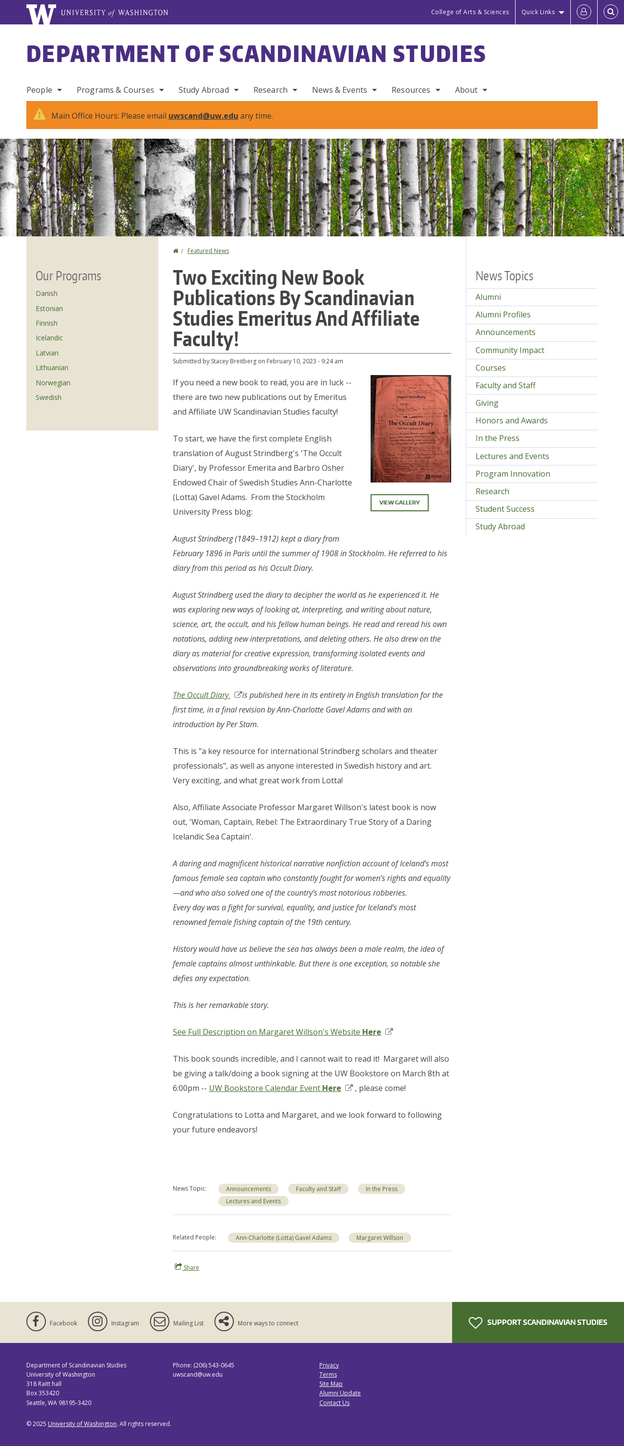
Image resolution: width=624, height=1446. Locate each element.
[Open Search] (611, 12)
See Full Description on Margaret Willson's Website (283, 1032)
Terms (328, 1374)
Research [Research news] (492, 491)
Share (187, 1267)
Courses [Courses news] (491, 367)
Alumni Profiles (503, 314)
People (39, 89)
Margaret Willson (379, 1238)
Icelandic (49, 337)
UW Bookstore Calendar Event (281, 1088)
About (466, 89)
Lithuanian (52, 367)
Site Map (331, 1384)
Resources (411, 89)
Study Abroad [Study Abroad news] (500, 526)
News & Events (339, 89)
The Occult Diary (207, 695)
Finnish (47, 323)
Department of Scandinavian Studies (256, 53)
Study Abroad (204, 89)
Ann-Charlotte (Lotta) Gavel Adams (284, 1238)
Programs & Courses (115, 89)
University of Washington (82, 1424)
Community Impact (510, 350)
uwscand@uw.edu (203, 115)
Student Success (505, 508)
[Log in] (584, 12)
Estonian (49, 308)
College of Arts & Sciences (470, 12)
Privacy (329, 1365)
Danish (47, 293)
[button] (411, 427)
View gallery (399, 502)
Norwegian (53, 382)
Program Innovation (513, 473)
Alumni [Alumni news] (488, 297)
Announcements (248, 1189)
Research (270, 89)
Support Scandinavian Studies (538, 1323)
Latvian (47, 352)
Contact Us (334, 1403)
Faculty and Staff (318, 1189)
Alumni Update (340, 1393)
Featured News (208, 251)
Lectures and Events (253, 1201)
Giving (487, 403)
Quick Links (538, 12)
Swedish (49, 397)
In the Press (381, 1189)
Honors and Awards (512, 420)
